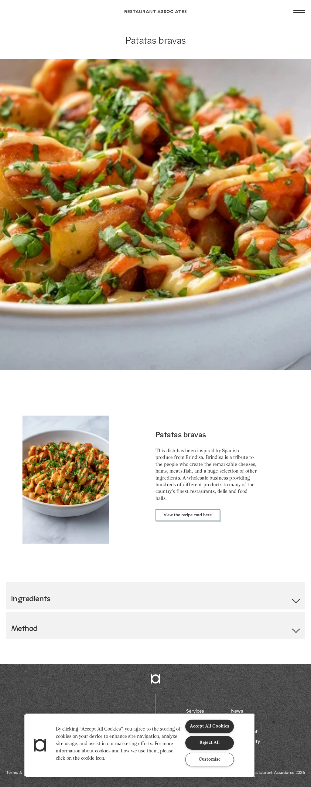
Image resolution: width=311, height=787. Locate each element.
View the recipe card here (188, 515)
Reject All (210, 743)
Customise (209, 759)
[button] (40, 745)
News (237, 711)
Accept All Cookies (209, 726)
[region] (139, 745)
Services (195, 711)
